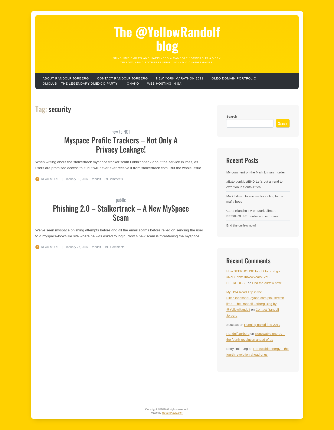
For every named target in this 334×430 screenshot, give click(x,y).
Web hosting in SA (164, 83)
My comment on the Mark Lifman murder (255, 172)
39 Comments (114, 179)
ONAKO (133, 83)
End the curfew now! (241, 225)
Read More (50, 179)
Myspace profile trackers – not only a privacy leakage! (121, 144)
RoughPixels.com (172, 412)
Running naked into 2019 (262, 324)
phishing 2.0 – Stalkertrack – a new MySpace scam (121, 212)
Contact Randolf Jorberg (122, 78)
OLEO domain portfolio (234, 78)
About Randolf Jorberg (66, 78)
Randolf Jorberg (237, 333)
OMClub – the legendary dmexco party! (81, 83)
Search (231, 116)
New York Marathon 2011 (179, 78)
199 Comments (115, 247)
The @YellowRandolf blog (167, 38)
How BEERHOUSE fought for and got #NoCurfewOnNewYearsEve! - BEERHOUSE (253, 277)
